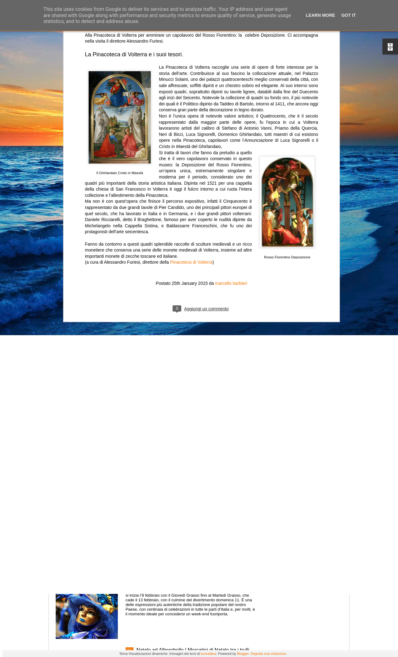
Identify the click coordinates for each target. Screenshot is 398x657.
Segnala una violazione (268, 653)
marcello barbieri (231, 210)
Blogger (242, 653)
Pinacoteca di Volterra (191, 189)
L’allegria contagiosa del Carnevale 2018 (181, 579)
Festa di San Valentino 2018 (168, 508)
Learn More (320, 15)
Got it (348, 15)
